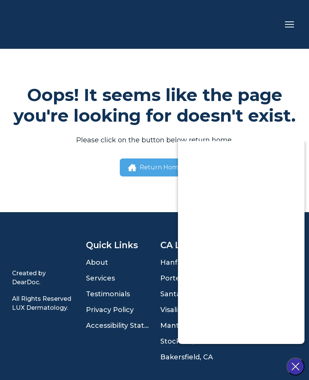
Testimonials (108, 294)
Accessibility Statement (119, 325)
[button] (155, 167)
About (97, 262)
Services (100, 278)
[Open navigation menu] (289, 24)
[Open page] (43, 250)
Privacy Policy (110, 310)
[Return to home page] (44, 24)
